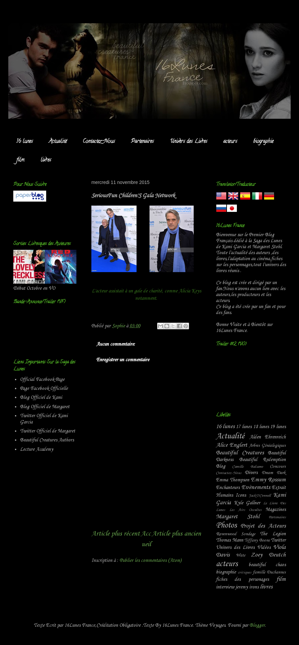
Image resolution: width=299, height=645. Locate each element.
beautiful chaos (267, 565)
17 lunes (243, 427)
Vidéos (263, 548)
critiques (244, 572)
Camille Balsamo (247, 466)
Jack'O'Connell (260, 495)
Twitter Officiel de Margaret (47, 431)
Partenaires (142, 142)
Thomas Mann (229, 540)
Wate (240, 555)
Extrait (279, 488)
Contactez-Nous (99, 142)
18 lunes (261, 427)
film (20, 160)
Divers (251, 473)
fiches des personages (242, 579)
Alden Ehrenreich (267, 437)
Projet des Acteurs (263, 526)
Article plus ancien (176, 534)
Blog (220, 466)
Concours (278, 466)
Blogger (257, 625)
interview (225, 587)
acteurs (230, 142)
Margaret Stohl (237, 516)
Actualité (58, 142)
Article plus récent (115, 534)
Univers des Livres (188, 142)
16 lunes (24, 142)
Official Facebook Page (42, 380)
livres (46, 160)
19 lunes (278, 427)
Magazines (275, 510)
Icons (241, 495)
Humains (224, 495)
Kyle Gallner (247, 503)
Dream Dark (274, 472)
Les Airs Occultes (245, 510)
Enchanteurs (228, 488)
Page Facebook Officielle (44, 389)
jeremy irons (247, 587)
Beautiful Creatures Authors (47, 440)
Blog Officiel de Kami (41, 398)
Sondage (248, 534)
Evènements (256, 487)
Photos (226, 525)
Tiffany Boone (257, 540)
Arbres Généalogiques (267, 445)
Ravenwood (226, 534)
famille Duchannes (269, 572)
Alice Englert (231, 445)
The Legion (273, 534)
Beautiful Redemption (262, 460)
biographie (263, 142)
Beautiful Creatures (240, 452)
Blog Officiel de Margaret (44, 407)
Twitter (278, 540)
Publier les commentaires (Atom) (150, 561)
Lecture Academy (36, 449)
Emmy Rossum (268, 479)
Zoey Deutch (268, 555)
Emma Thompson (232, 480)
